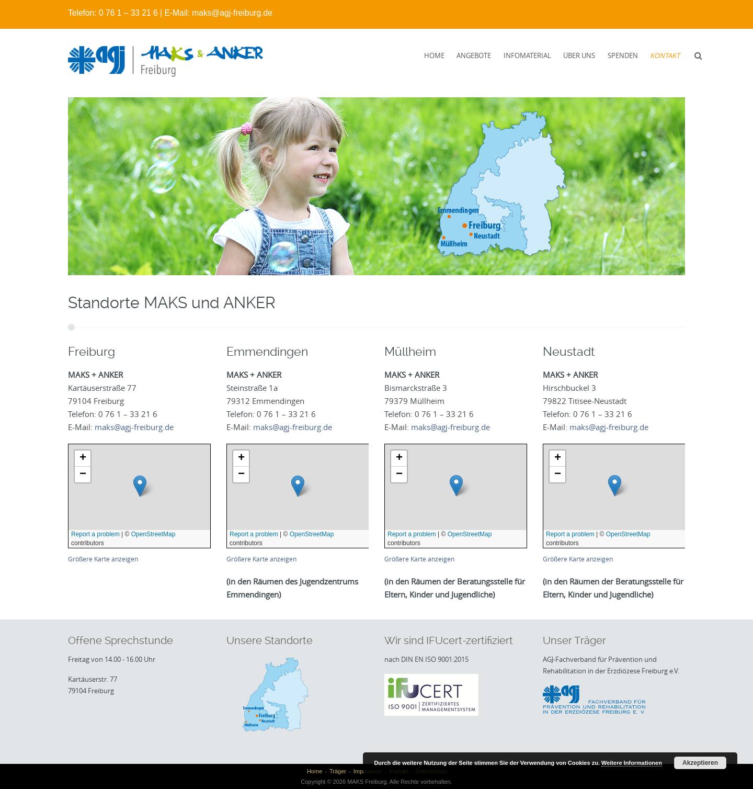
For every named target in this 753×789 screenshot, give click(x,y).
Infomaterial (527, 55)
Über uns (579, 55)
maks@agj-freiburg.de (232, 12)
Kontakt (665, 55)
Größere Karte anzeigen (103, 559)
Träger (337, 771)
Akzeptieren (700, 763)
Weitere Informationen (631, 763)
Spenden (623, 55)
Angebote (474, 55)
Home (434, 55)
